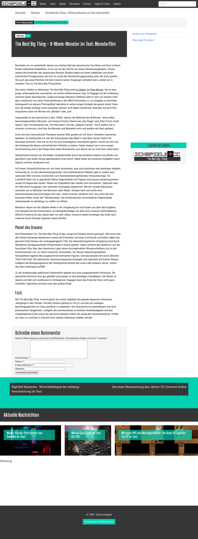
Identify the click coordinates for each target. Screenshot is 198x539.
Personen (74, 3)
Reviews (35, 12)
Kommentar (22, 357)
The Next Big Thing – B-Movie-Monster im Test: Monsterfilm (77, 12)
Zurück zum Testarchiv (144, 33)
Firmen (87, 3)
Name (19, 361)
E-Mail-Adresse (24, 365)
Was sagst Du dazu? (143, 40)
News (43, 3)
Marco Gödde (27, 22)
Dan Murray (97, 89)
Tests (53, 3)
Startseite (20, 12)
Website (19, 368)
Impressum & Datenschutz (99, 521)
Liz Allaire (80, 89)
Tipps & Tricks (102, 3)
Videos (117, 3)
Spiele (62, 3)
